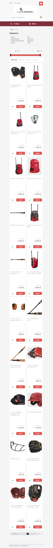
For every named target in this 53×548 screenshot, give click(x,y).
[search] (41, 17)
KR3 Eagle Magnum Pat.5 (33, 319)
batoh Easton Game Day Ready (34, 86)
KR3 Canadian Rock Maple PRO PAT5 (16, 366)
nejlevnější (21, 60)
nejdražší (28, 60)
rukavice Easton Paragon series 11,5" (16, 319)
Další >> (40, 534)
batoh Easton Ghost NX (34, 178)
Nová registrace (17, 3)
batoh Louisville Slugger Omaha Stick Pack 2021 (34, 272)
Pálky (28, 37)
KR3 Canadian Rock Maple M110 (16, 272)
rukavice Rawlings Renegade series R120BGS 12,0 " (15, 413)
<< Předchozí (14, 534)
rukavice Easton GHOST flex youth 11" (34, 132)
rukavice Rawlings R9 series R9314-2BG (33, 506)
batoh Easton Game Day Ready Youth (17, 132)
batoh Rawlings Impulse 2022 (34, 226)
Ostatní (29, 42)
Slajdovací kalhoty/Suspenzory (17, 40)
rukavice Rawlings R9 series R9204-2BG (33, 459)
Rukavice (13, 37)
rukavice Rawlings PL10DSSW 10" (32, 366)
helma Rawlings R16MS (34, 412)
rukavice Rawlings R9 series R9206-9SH (16, 506)
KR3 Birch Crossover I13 (17, 225)
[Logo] (25, 10)
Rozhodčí (13, 42)
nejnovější (35, 60)
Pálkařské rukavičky (15, 39)
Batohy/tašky (30, 40)
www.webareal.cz (24, 546)
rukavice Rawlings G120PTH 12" (15, 86)
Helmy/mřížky (30, 39)
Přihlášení (11, 3)
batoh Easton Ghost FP (17, 178)
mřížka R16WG (14, 459)
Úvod (12, 29)
